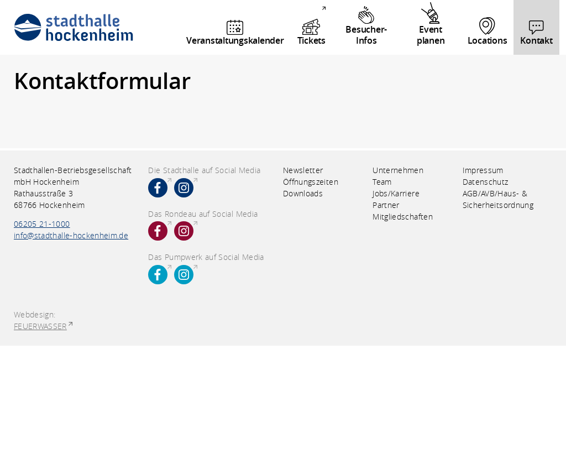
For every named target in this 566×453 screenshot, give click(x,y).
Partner (386, 205)
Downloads (303, 193)
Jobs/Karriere (396, 193)
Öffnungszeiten (310, 181)
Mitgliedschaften (403, 216)
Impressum (483, 170)
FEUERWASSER (40, 326)
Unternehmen (398, 170)
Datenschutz (486, 181)
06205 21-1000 (42, 223)
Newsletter (303, 170)
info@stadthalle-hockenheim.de (71, 235)
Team (382, 181)
